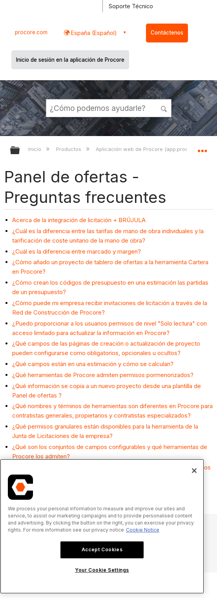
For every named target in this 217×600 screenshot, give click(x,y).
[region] (102, 526)
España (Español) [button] (93, 32)
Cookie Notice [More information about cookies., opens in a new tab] (142, 530)
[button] (164, 107)
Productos (69, 149)
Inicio (35, 149)
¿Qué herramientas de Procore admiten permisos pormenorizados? (102, 375)
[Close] (194, 470)
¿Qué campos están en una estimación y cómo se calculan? (92, 364)
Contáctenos (167, 32)
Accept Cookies (102, 549)
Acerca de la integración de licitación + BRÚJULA (79, 220)
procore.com (31, 32)
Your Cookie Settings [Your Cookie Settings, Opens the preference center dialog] (102, 570)
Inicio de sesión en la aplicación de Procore (70, 60)
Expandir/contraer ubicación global (202, 147)
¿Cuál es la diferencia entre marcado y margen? (76, 251)
